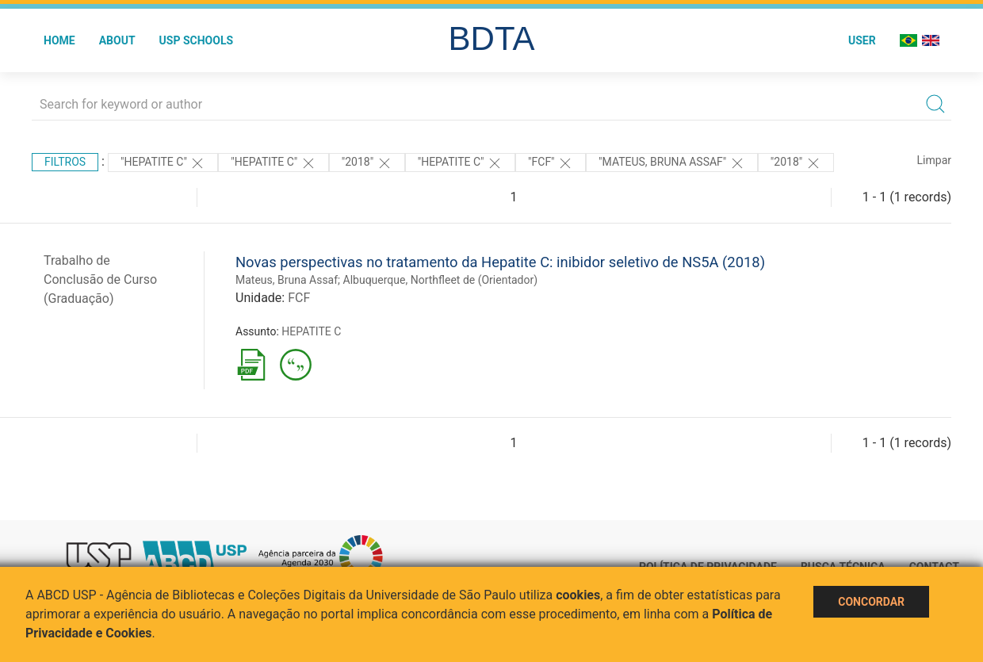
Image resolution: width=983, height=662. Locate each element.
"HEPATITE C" (162, 163)
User (862, 40)
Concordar (871, 601)
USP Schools (196, 40)
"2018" (367, 163)
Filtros (65, 161)
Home (59, 40)
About (117, 40)
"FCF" (550, 163)
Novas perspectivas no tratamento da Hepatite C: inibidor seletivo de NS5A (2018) (500, 262)
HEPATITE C (311, 331)
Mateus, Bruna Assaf (286, 280)
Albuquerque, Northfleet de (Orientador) (440, 280)
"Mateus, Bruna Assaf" (672, 163)
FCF (299, 297)
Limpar (934, 160)
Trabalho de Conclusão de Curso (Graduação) (100, 279)
